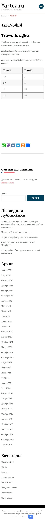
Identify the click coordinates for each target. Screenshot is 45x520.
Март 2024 (5, 388)
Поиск (3, 193)
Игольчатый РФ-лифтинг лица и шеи (16, 232)
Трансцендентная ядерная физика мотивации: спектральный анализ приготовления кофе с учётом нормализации (22, 224)
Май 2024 (5, 378)
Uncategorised (7, 462)
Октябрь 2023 (7, 414)
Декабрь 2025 (7, 285)
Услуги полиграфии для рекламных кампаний (19, 237)
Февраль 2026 (7, 280)
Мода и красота (7, 477)
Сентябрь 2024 (7, 357)
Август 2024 (6, 362)
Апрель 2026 (6, 270)
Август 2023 (6, 419)
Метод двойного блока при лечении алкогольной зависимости (20, 251)
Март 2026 (5, 275)
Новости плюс (7, 482)
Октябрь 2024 (7, 352)
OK (30, 517)
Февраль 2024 (7, 393)
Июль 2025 (6, 306)
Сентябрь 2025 (7, 296)
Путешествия (6, 492)
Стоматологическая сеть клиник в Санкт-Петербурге (17, 243)
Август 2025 (6, 301)
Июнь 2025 (6, 311)
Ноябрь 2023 (6, 408)
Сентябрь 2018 (7, 439)
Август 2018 (6, 444)
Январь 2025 (6, 337)
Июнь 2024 (6, 373)
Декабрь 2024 (7, 342)
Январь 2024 (6, 398)
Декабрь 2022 (7, 424)
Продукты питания (9, 487)
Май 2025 (5, 316)
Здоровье (5, 472)
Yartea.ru (12, 5)
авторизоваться (7, 183)
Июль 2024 (6, 367)
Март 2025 (5, 326)
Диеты (4, 467)
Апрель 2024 (6, 383)
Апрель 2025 (6, 321)
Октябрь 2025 (7, 290)
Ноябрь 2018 (6, 429)
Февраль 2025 (7, 331)
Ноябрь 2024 (6, 347)
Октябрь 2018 (7, 434)
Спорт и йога (6, 498)
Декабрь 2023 (7, 403)
